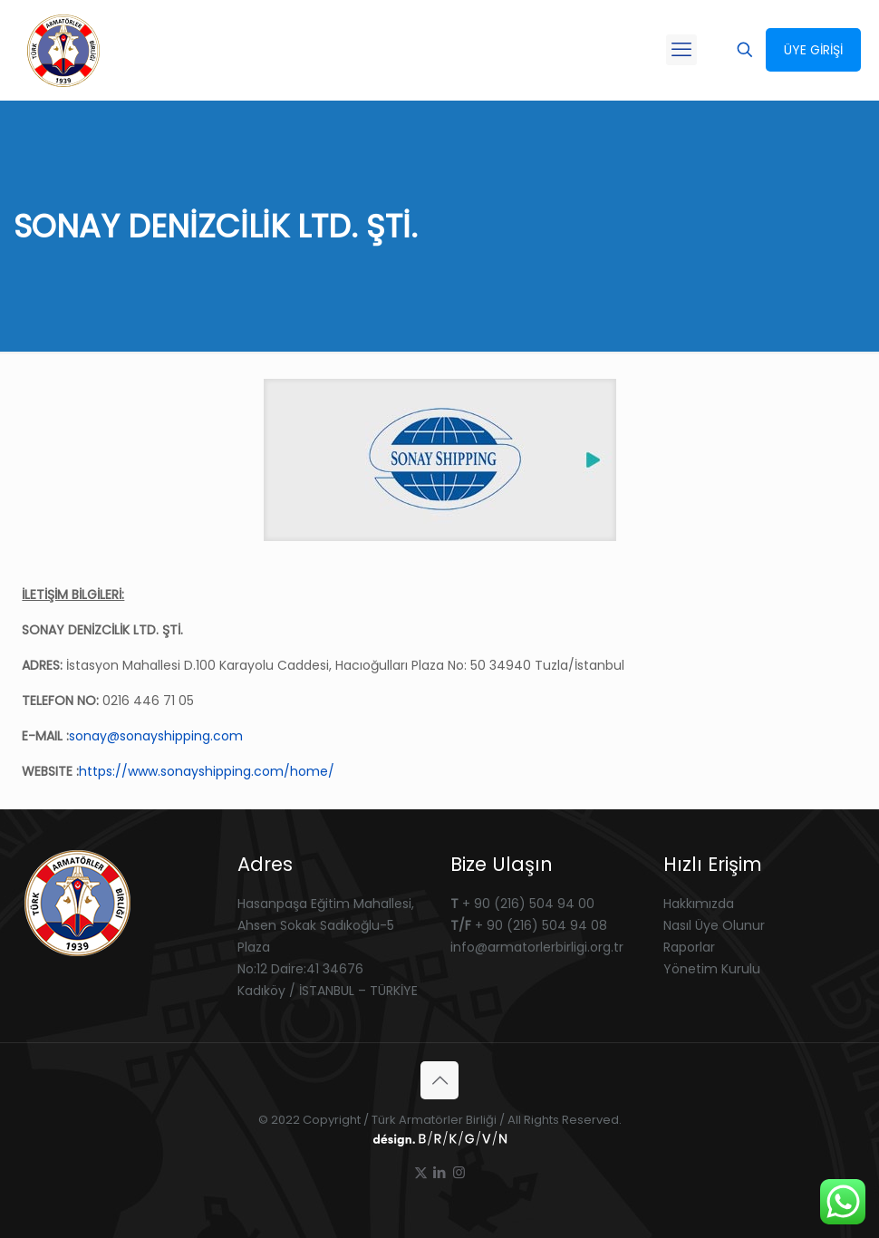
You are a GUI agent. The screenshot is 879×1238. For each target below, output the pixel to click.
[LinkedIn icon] (440, 1172)
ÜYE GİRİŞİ (813, 50)
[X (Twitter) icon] (421, 1172)
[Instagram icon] (459, 1172)
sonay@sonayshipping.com (156, 736)
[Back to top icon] (439, 1080)
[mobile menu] (681, 49)
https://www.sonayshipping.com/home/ (206, 771)
